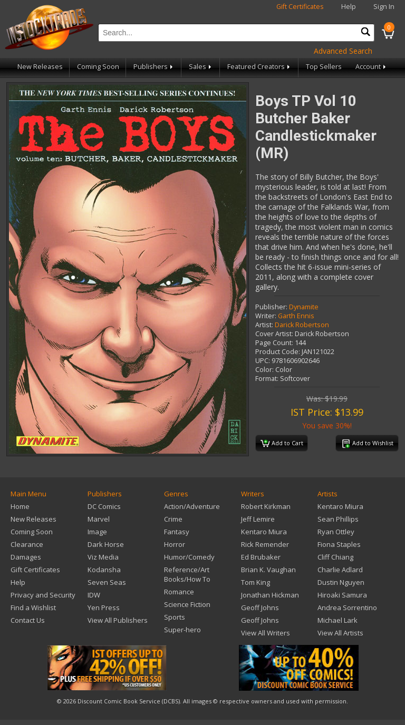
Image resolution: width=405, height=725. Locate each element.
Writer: (265, 315)
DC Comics (104, 506)
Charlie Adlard (340, 569)
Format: (266, 378)
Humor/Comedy (189, 557)
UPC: (262, 360)
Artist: (264, 324)
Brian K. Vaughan (268, 569)
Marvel (99, 519)
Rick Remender (265, 544)
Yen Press (104, 607)
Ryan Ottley (335, 531)
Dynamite (304, 306)
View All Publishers (118, 620)
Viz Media (103, 557)
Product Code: (277, 351)
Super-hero (182, 629)
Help (348, 6)
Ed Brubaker (261, 557)
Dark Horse (106, 544)
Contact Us (28, 620)
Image (97, 531)
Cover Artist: (274, 333)
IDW (94, 595)
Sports (174, 617)
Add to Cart (282, 443)
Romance (179, 591)
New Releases (40, 66)
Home (20, 506)
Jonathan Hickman (270, 595)
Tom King (255, 582)
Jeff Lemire (258, 519)
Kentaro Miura (264, 531)
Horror (174, 544)
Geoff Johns (260, 607)
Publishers (154, 66)
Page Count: (274, 342)
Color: (264, 369)
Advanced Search (343, 51)
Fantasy (176, 531)
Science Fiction (187, 604)
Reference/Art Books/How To (187, 574)
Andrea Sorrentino (347, 607)
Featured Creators (259, 66)
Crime (173, 519)
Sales (201, 66)
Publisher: (271, 306)
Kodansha (104, 569)
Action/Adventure (192, 506)
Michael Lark (337, 620)
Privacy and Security (43, 595)
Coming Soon (98, 66)
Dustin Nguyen (340, 582)
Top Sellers (324, 66)
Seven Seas (107, 582)
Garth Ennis (296, 315)
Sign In (383, 6)
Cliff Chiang (335, 557)
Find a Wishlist (33, 607)
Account (371, 66)
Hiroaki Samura (342, 595)
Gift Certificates (300, 6)
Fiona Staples (339, 544)
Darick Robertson (302, 324)
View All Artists (340, 633)
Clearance (27, 544)
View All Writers (265, 633)
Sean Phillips (338, 519)
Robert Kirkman (266, 506)
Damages (26, 557)
